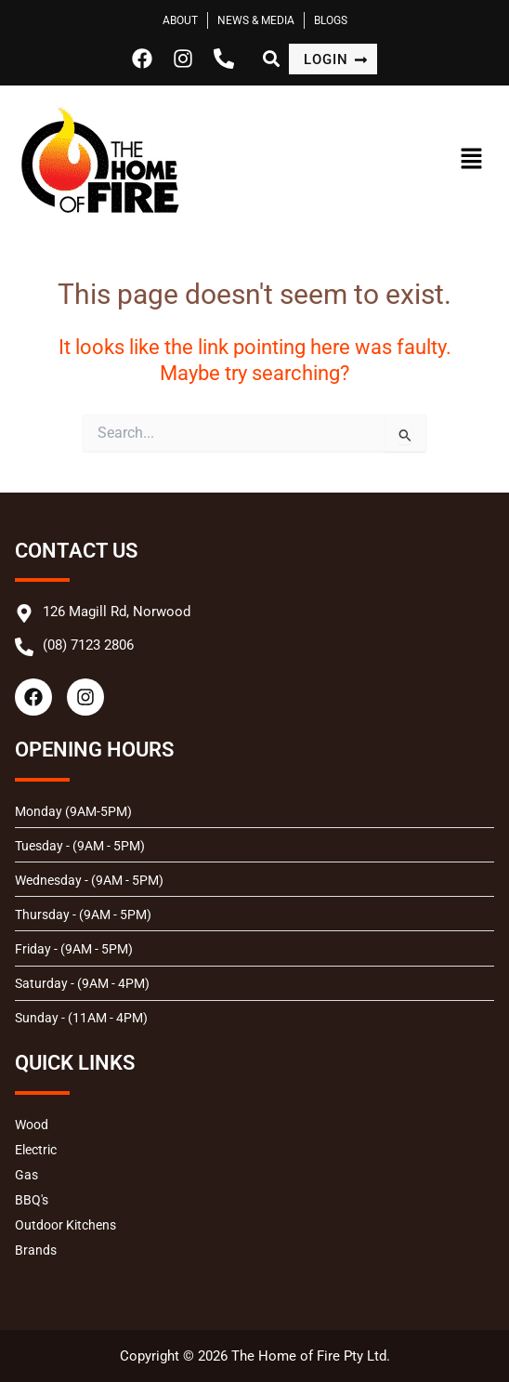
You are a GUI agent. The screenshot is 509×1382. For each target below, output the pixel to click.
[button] (438, 159)
